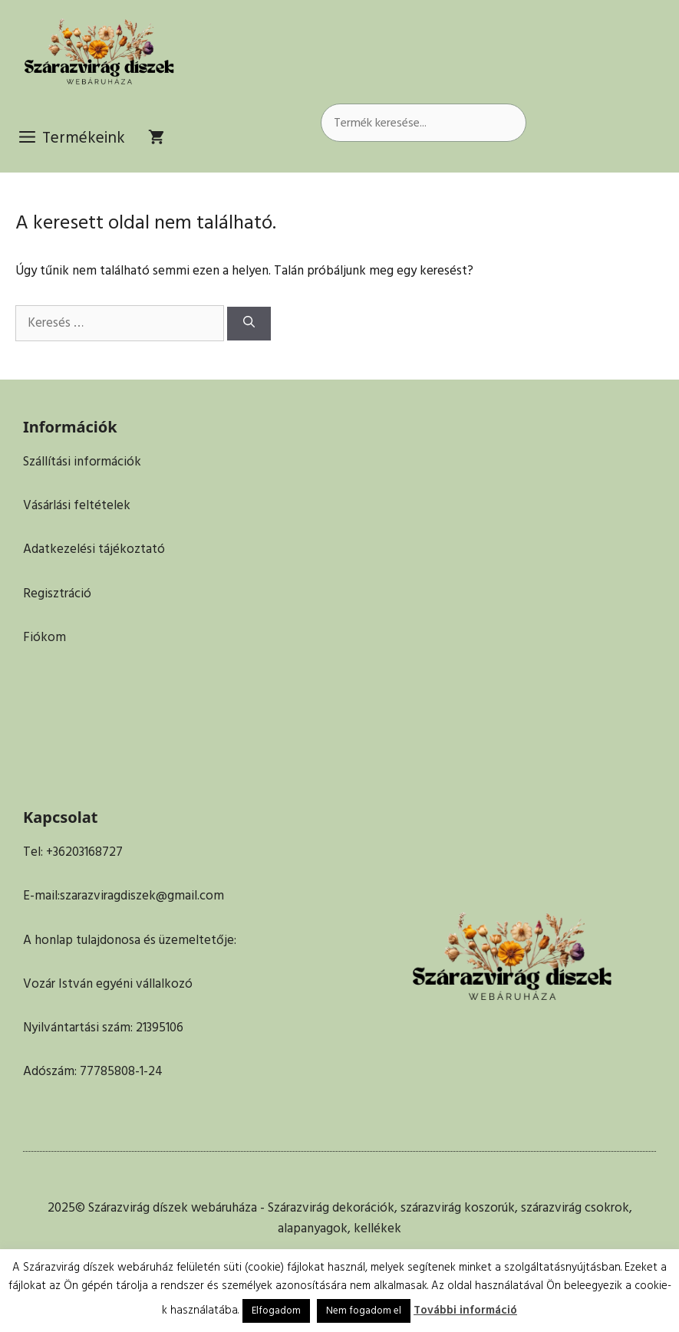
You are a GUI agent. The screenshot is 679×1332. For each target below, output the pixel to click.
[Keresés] (249, 324)
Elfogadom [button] (276, 1310)
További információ (465, 1310)
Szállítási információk (82, 461)
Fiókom (44, 637)
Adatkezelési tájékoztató (94, 549)
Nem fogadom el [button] (363, 1310)
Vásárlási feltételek (76, 505)
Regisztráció (57, 593)
